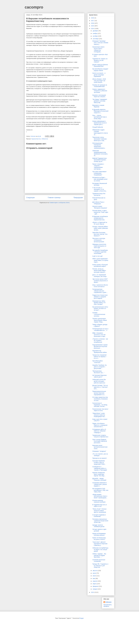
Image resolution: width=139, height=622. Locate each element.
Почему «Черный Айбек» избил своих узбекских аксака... (100, 228)
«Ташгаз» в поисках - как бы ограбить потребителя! (100, 340)
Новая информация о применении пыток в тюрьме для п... (99, 122)
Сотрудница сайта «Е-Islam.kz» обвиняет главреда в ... (99, 431)
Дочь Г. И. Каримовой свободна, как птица (99, 275)
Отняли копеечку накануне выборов (98, 501)
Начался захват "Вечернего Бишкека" (99, 207)
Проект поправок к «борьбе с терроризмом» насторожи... (98, 166)
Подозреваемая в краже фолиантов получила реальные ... (100, 346)
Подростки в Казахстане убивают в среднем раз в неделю (100, 296)
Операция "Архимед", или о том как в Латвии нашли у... (100, 42)
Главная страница (54, 197)
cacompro (34, 7)
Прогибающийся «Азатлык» (97, 361)
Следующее (30, 197)
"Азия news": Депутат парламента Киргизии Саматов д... (99, 543)
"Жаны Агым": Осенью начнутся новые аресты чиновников (99, 510)
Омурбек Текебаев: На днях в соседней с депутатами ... (99, 366)
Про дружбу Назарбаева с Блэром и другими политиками (100, 251)
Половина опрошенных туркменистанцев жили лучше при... (100, 520)
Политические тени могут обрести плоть (100, 409)
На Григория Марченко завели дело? (99, 376)
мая (94, 578)
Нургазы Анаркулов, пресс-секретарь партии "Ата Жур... (98, 474)
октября (95, 36)
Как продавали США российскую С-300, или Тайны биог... (100, 490)
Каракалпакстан (36, 139)
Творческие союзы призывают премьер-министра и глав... (99, 138)
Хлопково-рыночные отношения (98, 560)
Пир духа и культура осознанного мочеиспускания (98, 240)
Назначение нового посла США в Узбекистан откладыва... (98, 49)
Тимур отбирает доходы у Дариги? (99, 325)
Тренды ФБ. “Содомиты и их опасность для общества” (100, 565)
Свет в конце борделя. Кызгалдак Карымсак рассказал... (99, 441)
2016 (93, 23)
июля (94, 573)
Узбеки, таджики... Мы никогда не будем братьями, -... (99, 555)
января (95, 589)
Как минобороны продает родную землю (100, 69)
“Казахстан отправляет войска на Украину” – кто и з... (99, 356)
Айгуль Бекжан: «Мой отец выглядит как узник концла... (99, 80)
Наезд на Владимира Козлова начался (99, 534)
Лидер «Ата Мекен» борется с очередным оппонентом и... (99, 425)
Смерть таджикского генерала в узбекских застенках (99, 90)
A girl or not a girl (97, 256)
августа (95, 570)
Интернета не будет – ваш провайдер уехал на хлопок (99, 179)
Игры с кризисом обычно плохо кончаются (100, 285)
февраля (96, 586)
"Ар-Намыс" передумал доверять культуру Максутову (99, 101)
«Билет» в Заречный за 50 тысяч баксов (99, 223)
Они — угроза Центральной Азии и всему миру (99, 117)
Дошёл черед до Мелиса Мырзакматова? (100, 65)
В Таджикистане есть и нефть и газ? (99, 505)
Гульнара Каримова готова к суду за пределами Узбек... (99, 462)
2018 (93, 18)
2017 (93, 20)
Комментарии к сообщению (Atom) (60, 202)
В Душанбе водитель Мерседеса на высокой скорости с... (100, 111)
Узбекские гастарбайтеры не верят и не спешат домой (100, 549)
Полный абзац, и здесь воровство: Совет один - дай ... (100, 212)
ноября (95, 33)
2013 (93, 592)
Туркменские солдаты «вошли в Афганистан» (100, 436)
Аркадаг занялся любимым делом (98, 525)
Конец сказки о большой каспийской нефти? (100, 265)
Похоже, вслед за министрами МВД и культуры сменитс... (99, 270)
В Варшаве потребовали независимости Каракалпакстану (100, 218)
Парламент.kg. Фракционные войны (99, 351)
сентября (96, 38)
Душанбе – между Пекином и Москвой (99, 479)
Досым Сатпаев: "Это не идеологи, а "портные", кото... (100, 387)
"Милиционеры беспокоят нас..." (98, 371)
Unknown (108, 602)
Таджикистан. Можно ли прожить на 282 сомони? (99, 60)
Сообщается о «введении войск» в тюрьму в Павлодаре (99, 468)
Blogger (81, 618)
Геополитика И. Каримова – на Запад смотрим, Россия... (99, 404)
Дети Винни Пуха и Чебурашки (98, 202)
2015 (93, 26)
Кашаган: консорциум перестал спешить (99, 95)
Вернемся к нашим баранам (98, 106)
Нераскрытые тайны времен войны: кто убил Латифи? (99, 302)
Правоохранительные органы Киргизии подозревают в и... (99, 393)
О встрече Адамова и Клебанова (99, 515)
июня (94, 576)
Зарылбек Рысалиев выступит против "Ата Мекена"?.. (99, 234)
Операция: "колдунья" (99, 451)
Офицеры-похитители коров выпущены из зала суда (99, 246)
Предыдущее (78, 197)
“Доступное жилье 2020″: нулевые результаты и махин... (100, 280)
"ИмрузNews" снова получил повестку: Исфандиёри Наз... (99, 415)
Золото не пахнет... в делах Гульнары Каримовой (98, 74)
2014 (93, 28)
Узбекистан (44, 139)
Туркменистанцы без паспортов (98, 194)
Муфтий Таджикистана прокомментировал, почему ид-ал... (99, 159)
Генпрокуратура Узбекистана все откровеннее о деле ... (100, 290)
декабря (95, 31)
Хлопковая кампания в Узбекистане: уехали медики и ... (99, 484)
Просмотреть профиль (107, 605)
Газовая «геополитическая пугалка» (98, 314)
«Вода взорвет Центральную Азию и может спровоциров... (99, 496)
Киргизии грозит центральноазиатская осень (99, 447)
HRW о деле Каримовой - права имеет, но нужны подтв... (100, 260)
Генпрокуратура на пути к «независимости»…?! (100, 329)
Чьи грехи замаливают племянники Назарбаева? (99, 173)
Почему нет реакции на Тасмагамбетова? (99, 85)
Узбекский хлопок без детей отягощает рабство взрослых (99, 381)
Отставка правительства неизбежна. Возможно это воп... (100, 398)
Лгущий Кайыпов (97, 127)
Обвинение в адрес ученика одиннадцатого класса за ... (100, 132)
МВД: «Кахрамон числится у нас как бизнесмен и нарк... (99, 334)
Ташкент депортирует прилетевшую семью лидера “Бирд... (99, 320)
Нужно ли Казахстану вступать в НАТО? (99, 538)
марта (95, 583)
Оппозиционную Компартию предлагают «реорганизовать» (98, 145)
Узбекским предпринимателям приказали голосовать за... (100, 153)
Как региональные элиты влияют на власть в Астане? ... (100, 308)
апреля (95, 581)
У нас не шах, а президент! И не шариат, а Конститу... (99, 189)
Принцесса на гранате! (99, 458)
